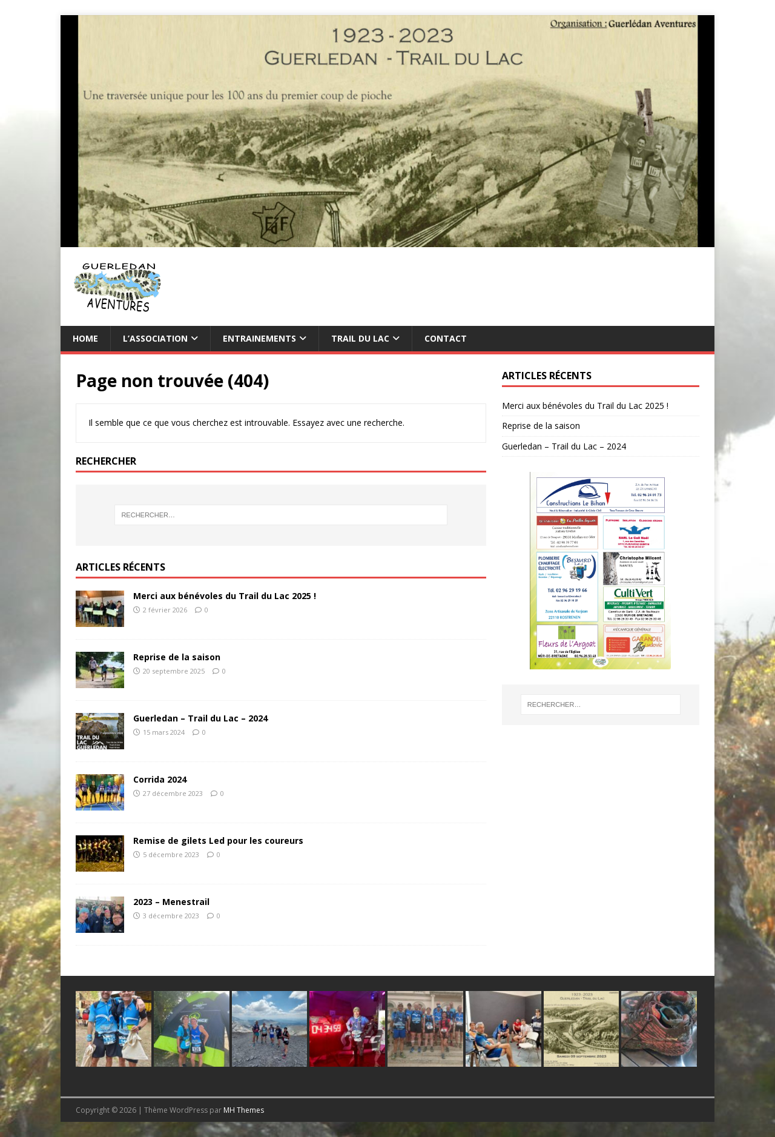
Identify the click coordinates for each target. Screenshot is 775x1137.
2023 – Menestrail (171, 901)
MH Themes (243, 1110)
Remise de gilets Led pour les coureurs (218, 840)
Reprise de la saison (176, 657)
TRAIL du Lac (360, 338)
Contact (445, 338)
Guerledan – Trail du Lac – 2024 (200, 718)
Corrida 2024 (159, 779)
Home (85, 338)
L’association (155, 338)
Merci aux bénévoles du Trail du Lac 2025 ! (224, 596)
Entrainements (259, 338)
